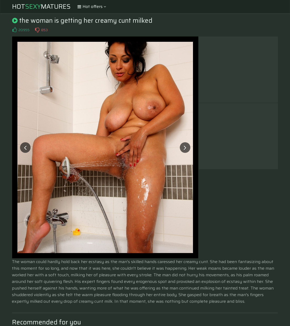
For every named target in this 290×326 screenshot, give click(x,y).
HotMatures (41, 7)
